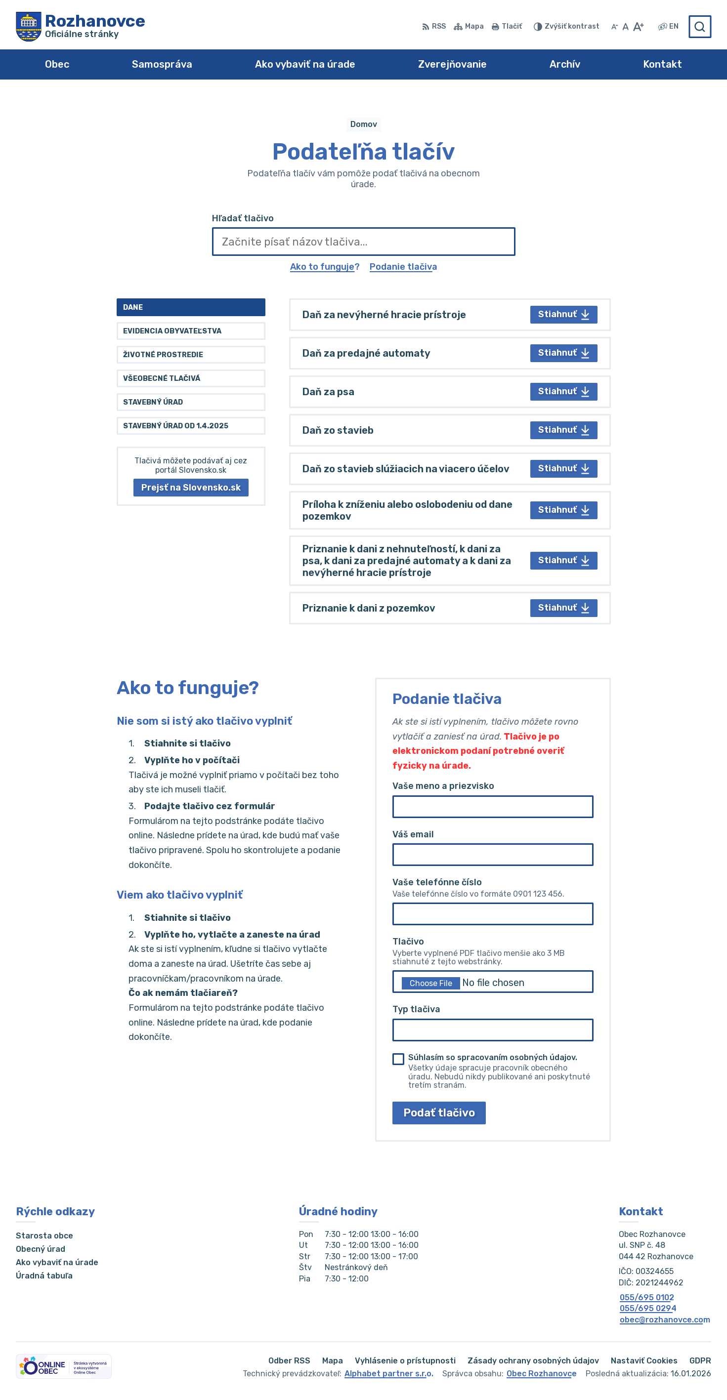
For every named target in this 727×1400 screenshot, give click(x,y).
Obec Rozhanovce (542, 1373)
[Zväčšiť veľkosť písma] (638, 26)
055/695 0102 (647, 1297)
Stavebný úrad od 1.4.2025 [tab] (175, 426)
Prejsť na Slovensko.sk (191, 487)
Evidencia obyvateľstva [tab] (172, 331)
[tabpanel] (450, 461)
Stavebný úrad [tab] (153, 402)
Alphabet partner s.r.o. (388, 1373)
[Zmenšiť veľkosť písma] (614, 26)
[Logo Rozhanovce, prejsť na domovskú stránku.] (80, 26)
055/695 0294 (648, 1308)
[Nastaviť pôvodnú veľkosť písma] (625, 26)
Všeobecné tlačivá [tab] (161, 378)
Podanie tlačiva (403, 266)
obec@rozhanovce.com (665, 1319)
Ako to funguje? (325, 266)
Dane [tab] (133, 307)
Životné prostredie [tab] (163, 355)
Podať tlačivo (439, 1112)
